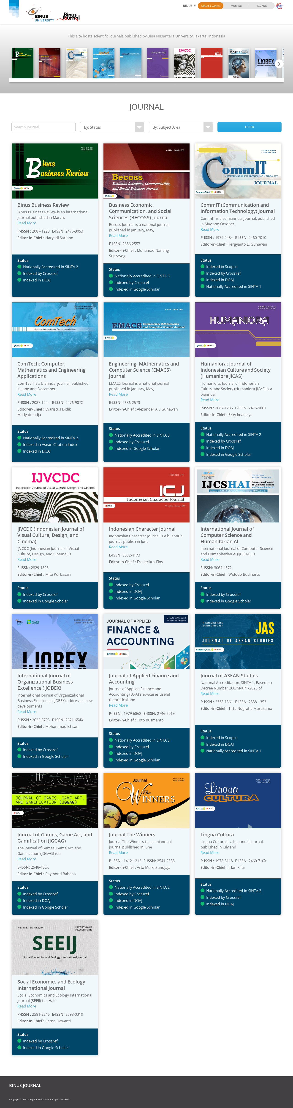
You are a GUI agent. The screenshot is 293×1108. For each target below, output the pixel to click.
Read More (26, 222)
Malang (262, 6)
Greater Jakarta (210, 6)
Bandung (236, 6)
